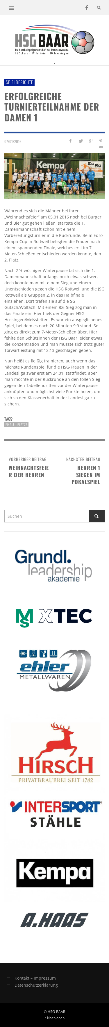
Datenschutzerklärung (36, 985)
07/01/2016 (13, 141)
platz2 (22, 424)
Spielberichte (19, 82)
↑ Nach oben (54, 1017)
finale (10, 424)
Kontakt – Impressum (35, 978)
